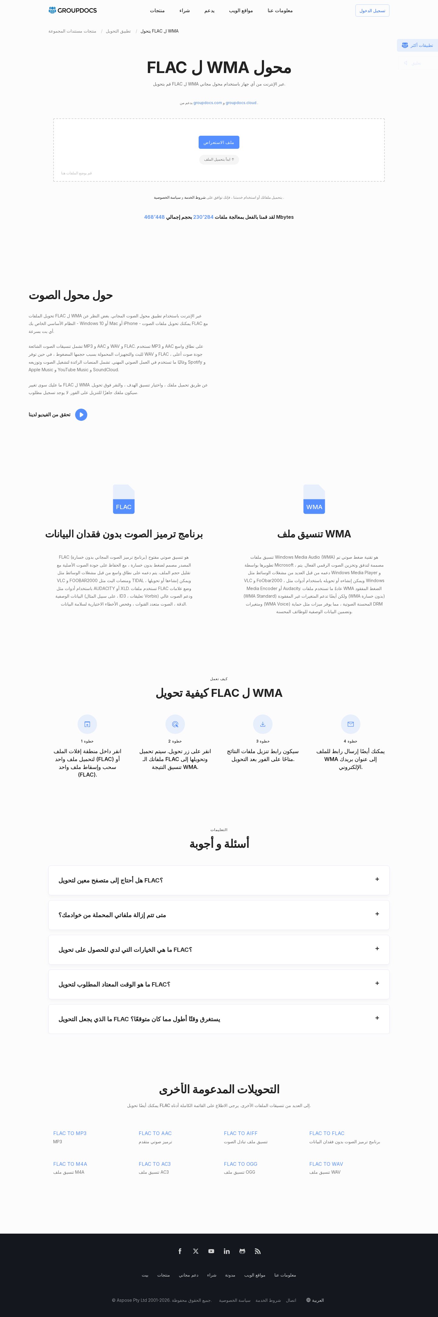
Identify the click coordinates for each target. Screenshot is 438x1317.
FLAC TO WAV (326, 1164)
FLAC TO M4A (70, 1164)
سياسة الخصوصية (235, 1300)
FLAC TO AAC (155, 1133)
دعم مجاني (188, 1274)
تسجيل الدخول (372, 10)
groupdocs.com (208, 102)
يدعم (209, 10)
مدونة (230, 1274)
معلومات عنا (280, 10)
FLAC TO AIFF (241, 1133)
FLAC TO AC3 (155, 1164)
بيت (145, 1274)
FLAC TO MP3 (69, 1133)
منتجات (157, 10)
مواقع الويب (241, 10)
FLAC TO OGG (240, 1164)
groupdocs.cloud (241, 102)
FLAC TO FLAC (326, 1133)
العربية (318, 1300)
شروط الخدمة (194, 197)
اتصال (291, 1300)
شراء (184, 10)
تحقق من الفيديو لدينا (49, 414)
